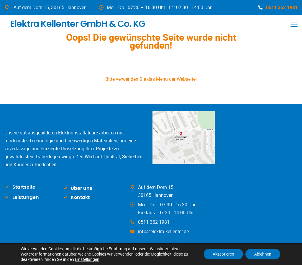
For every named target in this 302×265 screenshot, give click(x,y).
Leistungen (25, 197)
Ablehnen (262, 254)
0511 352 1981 (278, 7)
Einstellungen (87, 259)
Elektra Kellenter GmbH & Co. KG (75, 23)
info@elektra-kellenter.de (163, 231)
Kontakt (80, 197)
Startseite (23, 187)
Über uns (81, 188)
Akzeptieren (223, 254)
